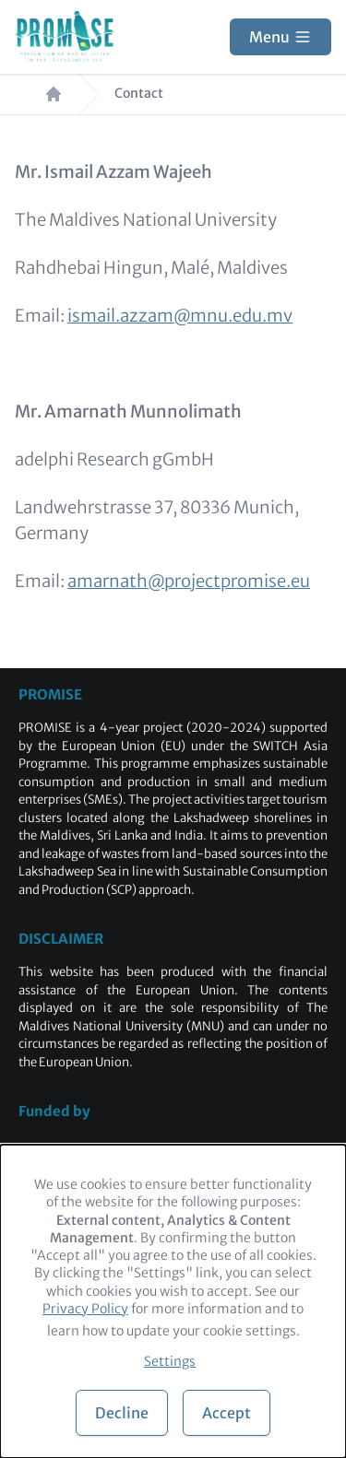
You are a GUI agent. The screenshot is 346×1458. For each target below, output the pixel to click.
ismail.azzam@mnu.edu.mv (179, 315)
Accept (226, 1413)
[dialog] (173, 1301)
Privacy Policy (85, 1308)
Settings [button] (170, 1361)
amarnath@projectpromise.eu (188, 581)
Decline (122, 1413)
